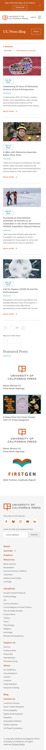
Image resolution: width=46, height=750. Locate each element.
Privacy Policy (18, 744)
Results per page (12, 336)
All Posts (8, 50)
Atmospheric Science (26, 50)
